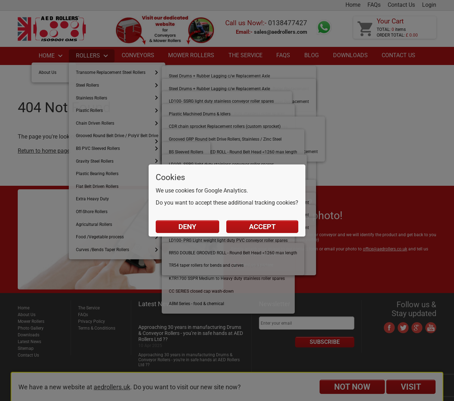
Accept (262, 226)
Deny (187, 226)
